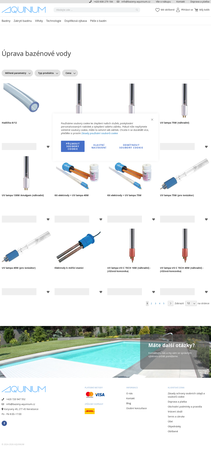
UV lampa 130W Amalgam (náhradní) (23, 195)
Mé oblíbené (168, 9)
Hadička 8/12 (9, 122)
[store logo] (25, 10)
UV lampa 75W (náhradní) (174, 122)
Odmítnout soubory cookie (131, 146)
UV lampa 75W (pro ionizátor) (177, 195)
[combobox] (97, 9)
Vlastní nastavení (98, 146)
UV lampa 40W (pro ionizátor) (19, 267)
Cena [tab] (68, 73)
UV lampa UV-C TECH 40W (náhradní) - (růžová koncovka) (182, 269)
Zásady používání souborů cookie (99, 133)
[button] (48, 146)
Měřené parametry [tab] (15, 73)
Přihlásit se (187, 9)
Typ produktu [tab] (46, 73)
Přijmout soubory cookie (73, 146)
